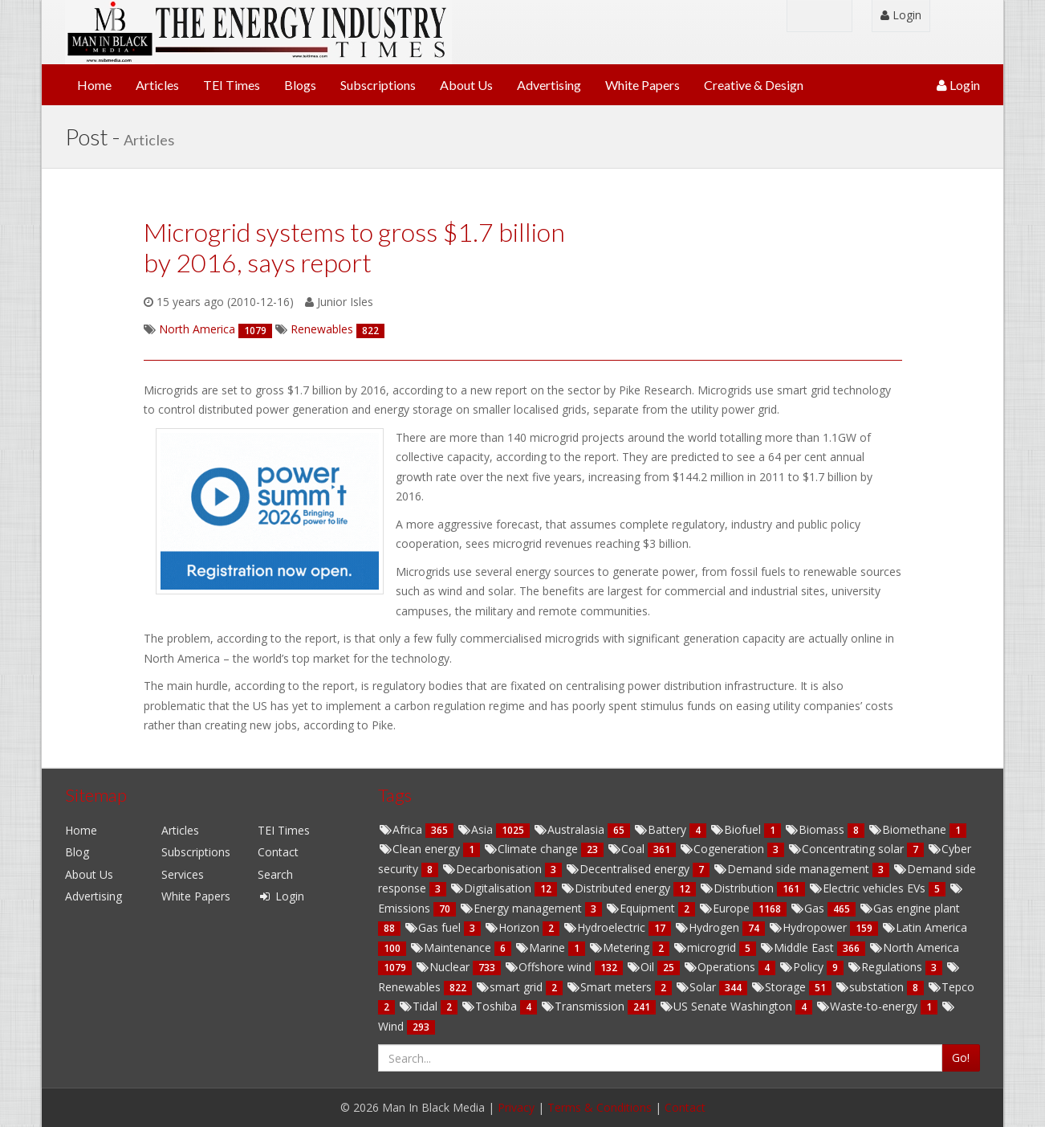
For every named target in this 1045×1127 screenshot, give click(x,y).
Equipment (641, 908)
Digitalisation (492, 888)
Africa (401, 829)
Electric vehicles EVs (868, 888)
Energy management (522, 908)
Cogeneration (723, 848)
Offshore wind (549, 966)
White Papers (642, 84)
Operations (720, 966)
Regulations (886, 966)
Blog (77, 852)
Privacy (516, 1107)
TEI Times (231, 84)
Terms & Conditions (599, 1107)
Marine (541, 947)
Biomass (816, 829)
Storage (779, 986)
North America (913, 947)
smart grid (510, 986)
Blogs (300, 84)
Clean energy (420, 848)
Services (182, 874)
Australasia (570, 829)
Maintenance (451, 947)
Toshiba (490, 1006)
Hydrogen (708, 927)
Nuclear (444, 966)
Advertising (549, 84)
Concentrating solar (847, 848)
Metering (620, 947)
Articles (157, 84)
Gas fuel (434, 927)
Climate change (532, 848)
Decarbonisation (493, 868)
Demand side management (792, 868)
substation (871, 986)
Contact (278, 852)
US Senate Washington (727, 1006)
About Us (466, 84)
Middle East (798, 947)
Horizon (513, 927)
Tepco (950, 986)
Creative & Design (753, 84)
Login (900, 14)
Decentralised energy (629, 868)
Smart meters (610, 986)
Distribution (738, 888)
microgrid (706, 947)
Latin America (924, 927)
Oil (641, 966)
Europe (725, 908)
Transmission (584, 1006)
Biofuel (737, 829)
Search (275, 874)
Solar (697, 986)
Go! (961, 1057)
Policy (803, 966)
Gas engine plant (909, 908)
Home (94, 84)
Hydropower (809, 927)
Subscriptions (378, 84)
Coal (627, 848)
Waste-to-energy (868, 1006)
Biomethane (908, 829)
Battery (661, 829)
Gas (808, 908)
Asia (476, 829)
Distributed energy (616, 888)
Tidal (419, 1006)
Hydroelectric (606, 927)
